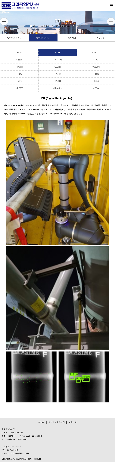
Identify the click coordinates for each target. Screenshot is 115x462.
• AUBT (57, 67)
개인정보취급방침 (56, 422)
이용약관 (72, 422)
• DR (57, 52)
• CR (19, 52)
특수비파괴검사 (63, 26)
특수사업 (72, 38)
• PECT (57, 81)
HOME (41, 422)
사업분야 (45, 26)
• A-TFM (58, 60)
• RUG (19, 74)
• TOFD (19, 67)
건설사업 (100, 38)
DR (78, 26)
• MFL (19, 81)
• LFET (19, 88)
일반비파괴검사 (14, 38)
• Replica (57, 88)
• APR (58, 74)
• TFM (19, 60)
